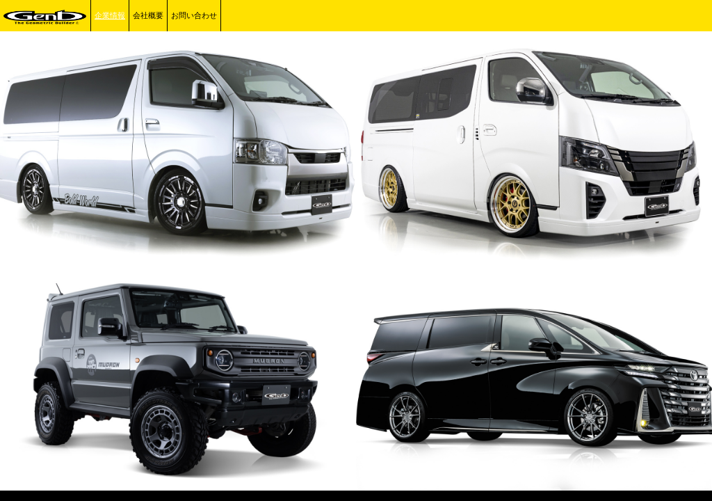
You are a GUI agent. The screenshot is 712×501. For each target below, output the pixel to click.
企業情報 (110, 15)
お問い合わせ (194, 15)
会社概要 (148, 15)
